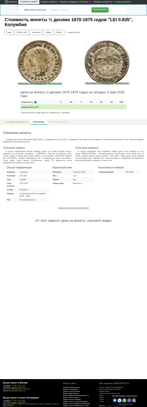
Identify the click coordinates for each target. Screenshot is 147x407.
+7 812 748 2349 (18, 401)
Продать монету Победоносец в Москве (76, 403)
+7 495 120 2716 (18, 386)
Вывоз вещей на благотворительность (76, 395)
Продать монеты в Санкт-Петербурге (75, 401)
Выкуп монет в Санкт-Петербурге (21, 397)
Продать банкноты (103, 2)
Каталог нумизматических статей (109, 393)
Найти (100, 10)
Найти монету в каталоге (35, 10)
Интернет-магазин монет (71, 387)
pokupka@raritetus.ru (17, 391)
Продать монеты (48, 2)
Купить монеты (123, 2)
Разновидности (58, 122)
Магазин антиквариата (70, 389)
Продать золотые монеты (71, 391)
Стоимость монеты (16, 122)
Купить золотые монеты (71, 397)
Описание (38, 122)
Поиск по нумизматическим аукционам (111, 387)
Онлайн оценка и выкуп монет (124, 396)
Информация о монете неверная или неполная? (73, 208)
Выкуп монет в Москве (15, 382)
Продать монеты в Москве (72, 399)
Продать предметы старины (75, 2)
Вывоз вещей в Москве (71, 393)
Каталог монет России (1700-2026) (110, 389)
